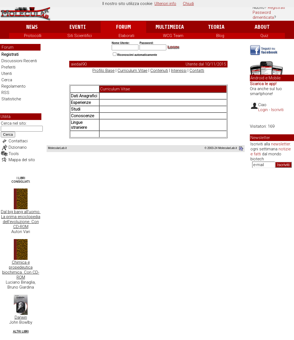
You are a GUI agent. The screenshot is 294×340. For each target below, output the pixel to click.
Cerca (6, 79)
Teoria (216, 27)
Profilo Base (103, 70)
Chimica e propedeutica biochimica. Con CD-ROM (20, 270)
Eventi (78, 27)
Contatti (196, 70)
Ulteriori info (165, 3)
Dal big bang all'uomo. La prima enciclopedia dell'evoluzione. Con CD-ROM (21, 219)
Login (263, 109)
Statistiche (11, 98)
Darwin (21, 317)
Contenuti (159, 70)
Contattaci (18, 140)
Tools (14, 153)
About (262, 27)
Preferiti (8, 67)
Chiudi (188, 3)
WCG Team (173, 35)
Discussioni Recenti (19, 60)
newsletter (280, 144)
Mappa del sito (22, 159)
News (32, 27)
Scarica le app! (263, 83)
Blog (220, 35)
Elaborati (126, 35)
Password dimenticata (263, 15)
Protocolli (32, 35)
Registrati (276, 7)
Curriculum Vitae (132, 70)
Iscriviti (277, 109)
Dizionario (18, 147)
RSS (5, 92)
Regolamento (13, 86)
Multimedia (170, 27)
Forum (123, 27)
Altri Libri (21, 331)
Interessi (178, 70)
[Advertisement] (272, 257)
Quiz (264, 35)
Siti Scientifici (79, 35)
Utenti (6, 73)
